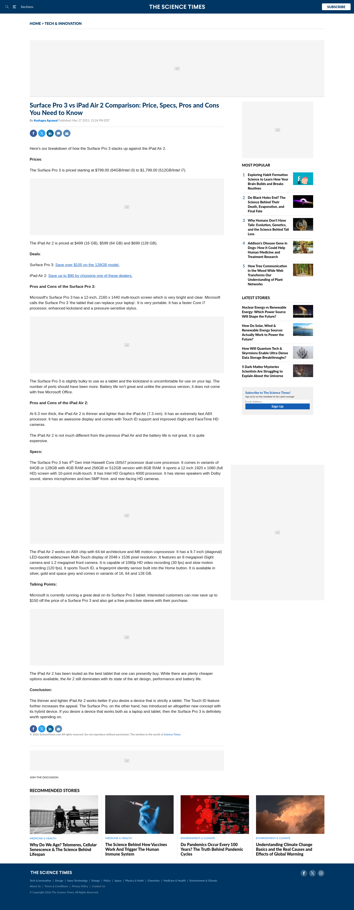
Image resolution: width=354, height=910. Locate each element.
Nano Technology (77, 880)
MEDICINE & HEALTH (43, 838)
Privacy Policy (80, 886)
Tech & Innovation (40, 880)
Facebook (33, 133)
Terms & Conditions (56, 886)
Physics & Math (134, 880)
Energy (95, 880)
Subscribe (336, 7)
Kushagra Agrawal (46, 120)
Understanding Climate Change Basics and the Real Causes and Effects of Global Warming (284, 849)
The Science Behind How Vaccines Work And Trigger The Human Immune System (136, 849)
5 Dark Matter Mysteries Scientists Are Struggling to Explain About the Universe (262, 371)
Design (59, 880)
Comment (58, 133)
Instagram (321, 873)
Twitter (41, 133)
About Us (35, 886)
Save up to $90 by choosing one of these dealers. (90, 276)
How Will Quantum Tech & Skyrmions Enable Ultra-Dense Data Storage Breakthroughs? (265, 352)
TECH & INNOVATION (63, 23)
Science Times (172, 734)
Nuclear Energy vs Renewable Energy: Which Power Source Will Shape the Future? (264, 311)
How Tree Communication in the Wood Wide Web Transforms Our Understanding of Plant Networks (267, 275)
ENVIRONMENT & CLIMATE (198, 838)
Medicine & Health (174, 880)
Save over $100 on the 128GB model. (87, 265)
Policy (107, 880)
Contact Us (98, 886)
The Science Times (177, 7)
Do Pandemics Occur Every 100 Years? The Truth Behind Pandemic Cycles (212, 849)
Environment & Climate (203, 880)
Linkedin (50, 133)
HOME (35, 23)
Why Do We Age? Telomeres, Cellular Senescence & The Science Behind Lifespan (63, 849)
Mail (66, 133)
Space (117, 880)
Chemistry (153, 880)
